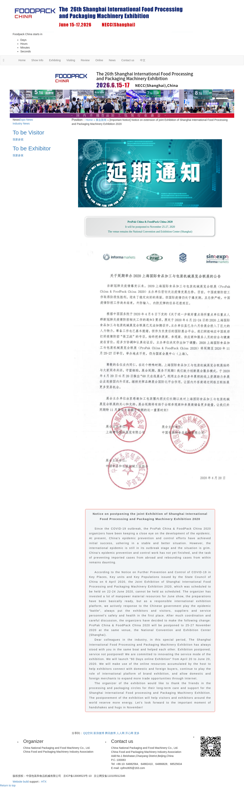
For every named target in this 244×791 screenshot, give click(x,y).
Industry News (21, 123)
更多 (136, 733)
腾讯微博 (110, 733)
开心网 (129, 733)
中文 (142, 60)
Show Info (37, 60)
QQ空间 (88, 733)
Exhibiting (55, 60)
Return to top (8, 785)
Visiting (70, 60)
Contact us (127, 60)
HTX (43, 781)
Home (22, 60)
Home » (91, 119)
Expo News (26, 119)
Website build (21, 781)
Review (85, 60)
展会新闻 (101, 119)
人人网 (120, 733)
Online (99, 60)
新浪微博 (98, 733)
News (112, 60)
